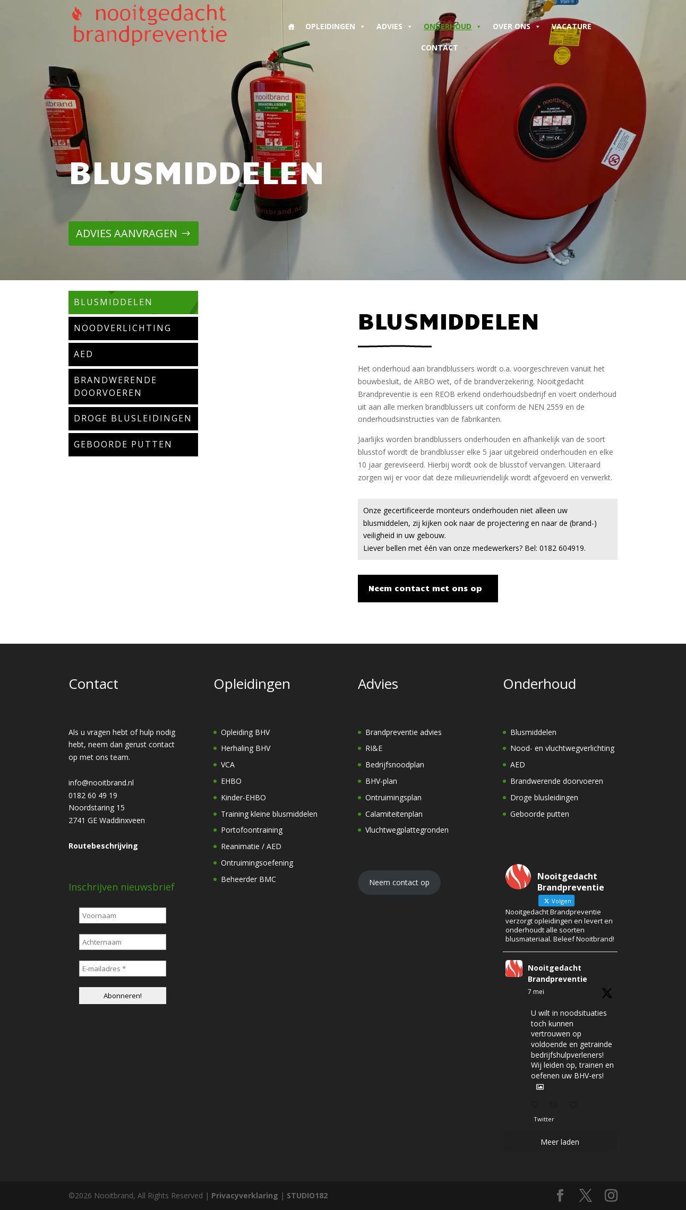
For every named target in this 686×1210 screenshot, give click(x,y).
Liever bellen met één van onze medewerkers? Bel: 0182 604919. (474, 548)
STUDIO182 (307, 1195)
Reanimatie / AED (251, 846)
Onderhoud (453, 26)
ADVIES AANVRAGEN (126, 233)
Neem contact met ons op (425, 588)
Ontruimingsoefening (257, 863)
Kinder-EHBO (243, 797)
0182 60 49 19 (92, 795)
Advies (394, 26)
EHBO (231, 781)
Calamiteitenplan (394, 814)
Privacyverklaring (244, 1195)
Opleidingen (335, 26)
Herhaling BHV (245, 748)
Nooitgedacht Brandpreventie (557, 973)
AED (517, 764)
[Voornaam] (122, 915)
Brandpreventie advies (403, 732)
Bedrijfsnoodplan (394, 764)
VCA (228, 764)
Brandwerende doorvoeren (556, 781)
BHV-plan (381, 781)
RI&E (373, 748)
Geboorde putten (539, 814)
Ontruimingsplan (393, 797)
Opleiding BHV (245, 732)
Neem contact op (399, 882)
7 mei (536, 991)
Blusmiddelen (533, 732)
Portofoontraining (251, 830)
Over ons (517, 26)
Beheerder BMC (248, 879)
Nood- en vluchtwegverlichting (562, 748)
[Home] (291, 26)
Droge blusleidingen (544, 797)
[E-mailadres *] (122, 968)
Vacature (571, 26)
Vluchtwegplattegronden (407, 830)
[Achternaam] (122, 942)
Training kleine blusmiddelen (269, 814)
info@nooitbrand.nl (101, 782)
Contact (439, 47)
